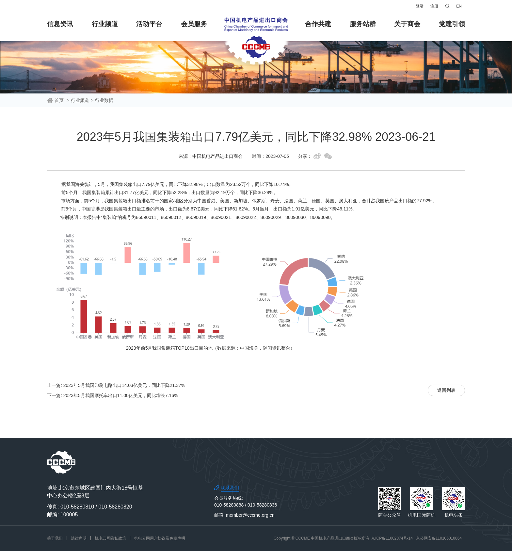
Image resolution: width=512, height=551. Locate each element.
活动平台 (149, 23)
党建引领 (452, 23)
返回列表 (446, 390)
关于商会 (407, 23)
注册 (434, 6)
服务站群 (363, 23)
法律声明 (79, 538)
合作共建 (318, 23)
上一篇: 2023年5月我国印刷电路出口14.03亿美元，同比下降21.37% (116, 385)
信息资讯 (60, 23)
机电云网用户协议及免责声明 (159, 538)
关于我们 (55, 538)
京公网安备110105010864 (439, 538)
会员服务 (194, 23)
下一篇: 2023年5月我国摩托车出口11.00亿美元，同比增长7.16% (112, 395)
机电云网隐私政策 (110, 538)
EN (459, 6)
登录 (420, 6)
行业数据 (104, 100)
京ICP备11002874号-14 (392, 538)
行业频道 (105, 23)
